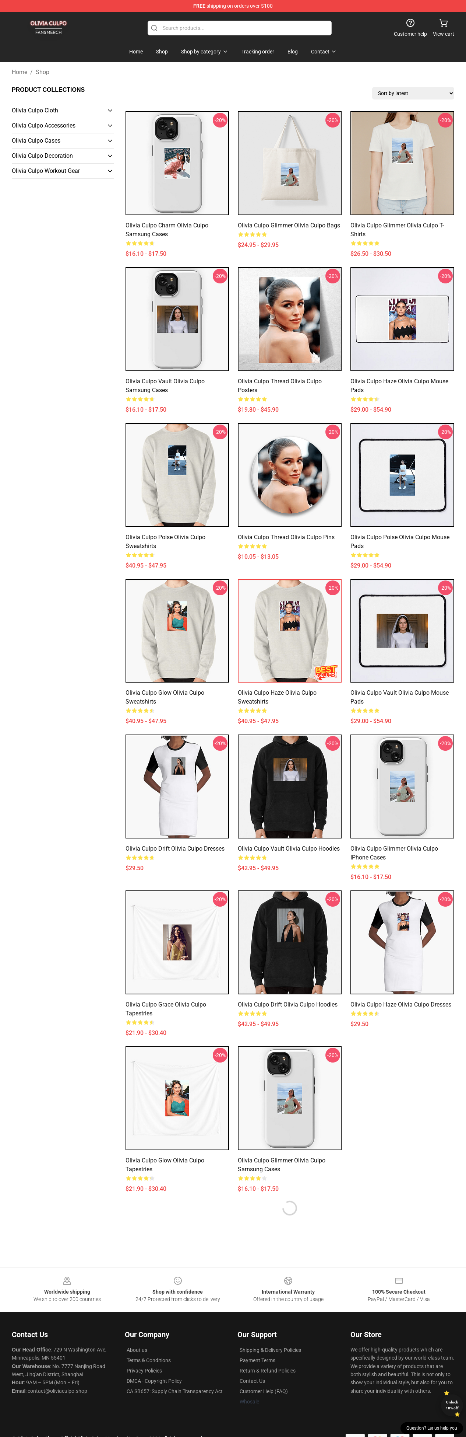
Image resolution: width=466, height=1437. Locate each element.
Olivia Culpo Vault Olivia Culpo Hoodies (289, 848)
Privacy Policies (144, 1371)
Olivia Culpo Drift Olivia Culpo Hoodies (288, 1004)
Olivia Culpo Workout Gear (46, 170)
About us (137, 1350)
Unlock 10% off (452, 1405)
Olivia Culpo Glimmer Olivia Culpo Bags (289, 225)
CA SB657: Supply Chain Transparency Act (175, 1391)
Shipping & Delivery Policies (270, 1350)
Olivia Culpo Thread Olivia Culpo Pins (286, 537)
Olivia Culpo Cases (36, 140)
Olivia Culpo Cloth (35, 110)
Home (19, 72)
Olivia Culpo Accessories (43, 125)
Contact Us (252, 1381)
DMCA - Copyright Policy (154, 1381)
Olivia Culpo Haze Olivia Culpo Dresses (400, 1004)
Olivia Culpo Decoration (42, 155)
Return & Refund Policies (268, 1371)
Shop (42, 72)
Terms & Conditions (149, 1360)
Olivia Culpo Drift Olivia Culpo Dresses (175, 848)
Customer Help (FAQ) (264, 1391)
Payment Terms (257, 1360)
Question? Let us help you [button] (431, 1428)
